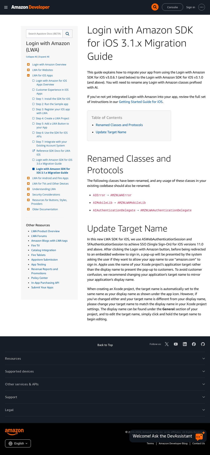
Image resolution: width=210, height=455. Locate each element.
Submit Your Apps (42, 287)
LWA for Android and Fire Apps (49, 178)
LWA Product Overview (45, 231)
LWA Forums (39, 236)
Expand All (44, 56)
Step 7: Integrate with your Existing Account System (52, 143)
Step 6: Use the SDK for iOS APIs (52, 134)
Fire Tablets (38, 255)
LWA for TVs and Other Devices (50, 183)
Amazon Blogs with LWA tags (49, 240)
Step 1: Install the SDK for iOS (53, 99)
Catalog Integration (43, 250)
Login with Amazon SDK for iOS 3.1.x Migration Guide (54, 170)
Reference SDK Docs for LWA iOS (54, 152)
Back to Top (105, 345)
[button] (67, 33)
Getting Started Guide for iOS (141, 102)
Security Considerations (45, 194)
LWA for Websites (42, 70)
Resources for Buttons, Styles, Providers (49, 202)
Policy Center (39, 277)
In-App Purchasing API (45, 282)
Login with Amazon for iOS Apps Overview (52, 82)
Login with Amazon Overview (48, 64)
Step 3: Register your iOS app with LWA (54, 111)
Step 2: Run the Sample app (52, 104)
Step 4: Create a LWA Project (53, 118)
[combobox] (44, 34)
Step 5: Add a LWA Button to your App (53, 125)
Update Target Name (111, 132)
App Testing (38, 264)
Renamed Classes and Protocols (119, 125)
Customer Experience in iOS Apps (53, 91)
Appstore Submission (44, 259)
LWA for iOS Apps (42, 75)
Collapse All (31, 56)
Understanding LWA (43, 189)
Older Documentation (44, 209)
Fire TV (35, 245)
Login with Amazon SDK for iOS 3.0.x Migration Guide (55, 161)
